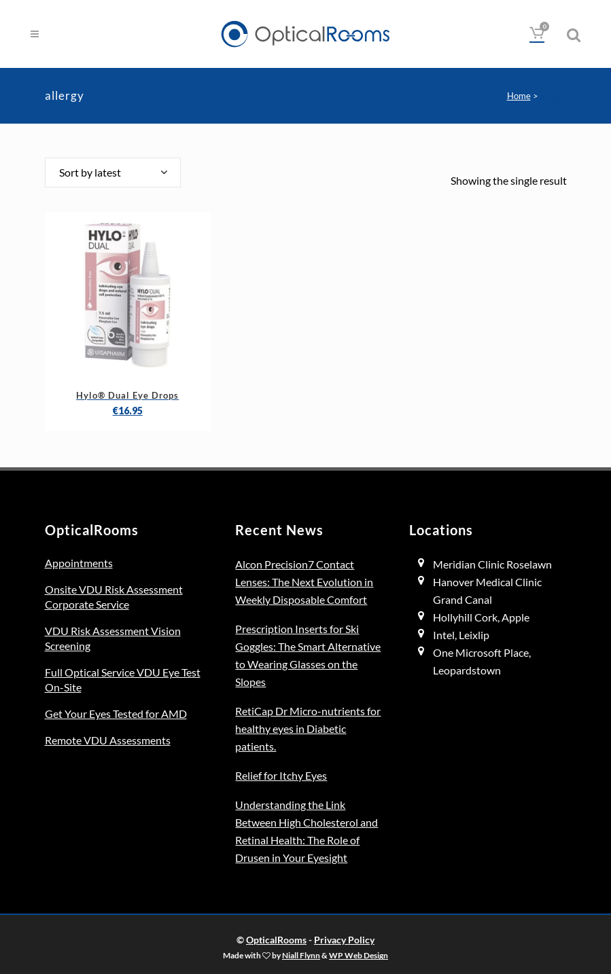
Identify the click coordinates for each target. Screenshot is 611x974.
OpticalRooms (276, 939)
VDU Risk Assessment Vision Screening (113, 638)
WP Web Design (358, 955)
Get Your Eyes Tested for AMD (116, 713)
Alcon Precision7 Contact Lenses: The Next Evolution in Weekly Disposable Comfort (304, 582)
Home (519, 95)
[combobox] (113, 172)
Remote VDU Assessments (108, 740)
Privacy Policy (344, 939)
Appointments (79, 562)
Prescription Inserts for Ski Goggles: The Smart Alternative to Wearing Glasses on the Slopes (308, 655)
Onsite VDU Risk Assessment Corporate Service (114, 597)
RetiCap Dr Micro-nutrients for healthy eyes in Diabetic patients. (308, 728)
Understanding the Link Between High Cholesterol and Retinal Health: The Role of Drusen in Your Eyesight (306, 831)
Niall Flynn (301, 955)
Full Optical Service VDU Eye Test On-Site (122, 679)
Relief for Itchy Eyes (281, 775)
